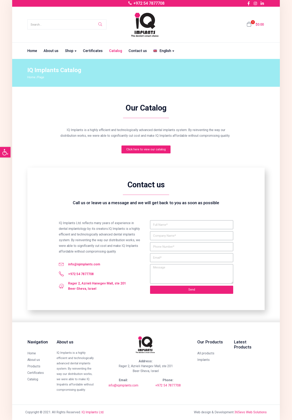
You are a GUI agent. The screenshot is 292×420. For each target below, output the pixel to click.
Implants (203, 360)
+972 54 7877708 (168, 385)
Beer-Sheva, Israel (146, 371)
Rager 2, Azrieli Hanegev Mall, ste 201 (146, 366)
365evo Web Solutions (250, 412)
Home (32, 51)
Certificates (93, 51)
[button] (255, 24)
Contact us (138, 51)
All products (205, 353)
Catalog (115, 51)
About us (51, 51)
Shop (70, 51)
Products (33, 366)
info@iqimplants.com (123, 385)
